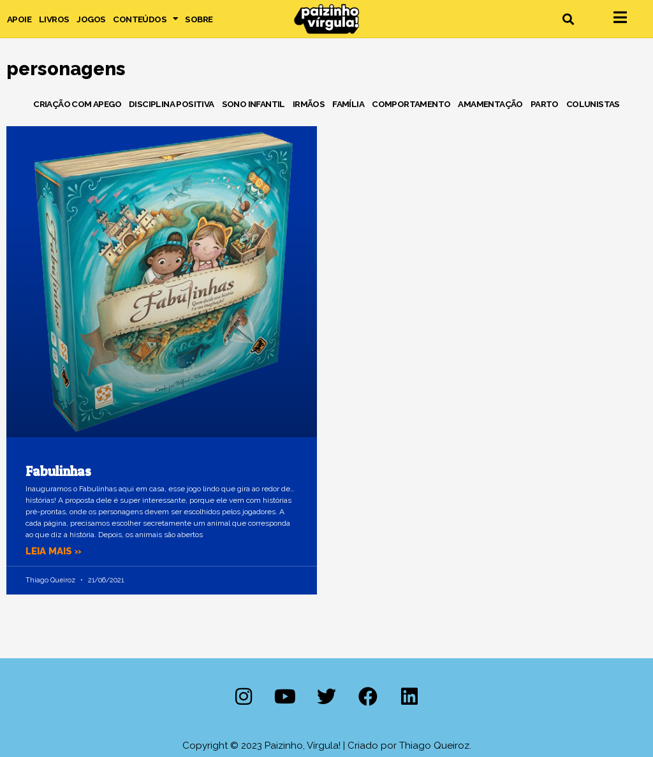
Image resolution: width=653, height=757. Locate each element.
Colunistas (593, 104)
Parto (545, 104)
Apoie (19, 19)
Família (348, 104)
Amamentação (490, 104)
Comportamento (411, 104)
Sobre (198, 19)
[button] (567, 18)
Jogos (91, 19)
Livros (54, 19)
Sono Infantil (253, 104)
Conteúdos (145, 19)
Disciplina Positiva (171, 104)
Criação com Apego (77, 104)
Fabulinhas (58, 471)
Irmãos (309, 104)
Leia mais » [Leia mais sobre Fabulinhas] (54, 551)
